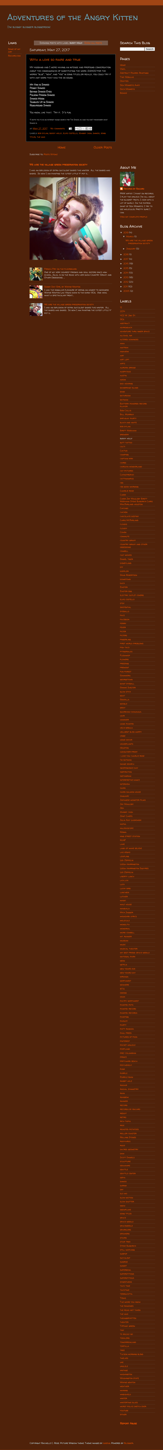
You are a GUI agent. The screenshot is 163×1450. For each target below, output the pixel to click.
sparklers (125, 1229)
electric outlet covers (132, 595)
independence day (129, 767)
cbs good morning (129, 486)
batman (124, 399)
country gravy (128, 540)
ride (122, 1125)
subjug (106, 1443)
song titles (125, 1213)
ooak (122, 996)
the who (41, 136)
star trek (125, 1241)
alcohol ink (126, 335)
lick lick (124, 880)
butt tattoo (126, 442)
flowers (124, 659)
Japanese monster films (133, 799)
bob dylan (43, 133)
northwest (125, 980)
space (123, 1217)
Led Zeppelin (126, 860)
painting (124, 1016)
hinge (122, 735)
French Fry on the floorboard (60, 268)
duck (122, 583)
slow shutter (127, 1201)
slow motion (126, 1197)
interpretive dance (130, 779)
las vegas (125, 852)
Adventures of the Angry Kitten (72, 17)
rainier (124, 1101)
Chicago (124, 508)
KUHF (123, 840)
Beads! (123, 93)
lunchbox (124, 892)
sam (122, 1153)
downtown (125, 579)
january (124, 796)
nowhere (124, 984)
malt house (126, 904)
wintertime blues (129, 1402)
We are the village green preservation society (58, 164)
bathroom (125, 395)
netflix (123, 964)
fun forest (125, 671)
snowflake (125, 1209)
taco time (125, 1285)
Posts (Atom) (50, 154)
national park (127, 956)
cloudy (123, 528)
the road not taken (130, 1310)
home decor (126, 739)
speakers (125, 1233)
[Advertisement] (137, 113)
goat (122, 695)
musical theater (128, 948)
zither (123, 1414)
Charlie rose (127, 490)
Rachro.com (14, 55)
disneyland (125, 563)
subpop (123, 1253)
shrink (123, 1185)
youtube (124, 1410)
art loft (124, 359)
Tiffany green (127, 1326)
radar (123, 1085)
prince (123, 1056)
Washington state (129, 1378)
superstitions (127, 1273)
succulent (125, 1257)
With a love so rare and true (55, 59)
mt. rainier (126, 936)
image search (127, 763)
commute (124, 536)
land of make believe (131, 848)
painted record (128, 1008)
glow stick (125, 691)
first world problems (131, 643)
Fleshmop (125, 655)
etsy (122, 603)
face (122, 615)
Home (62, 147)
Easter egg (126, 591)
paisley (124, 1020)
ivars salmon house (130, 791)
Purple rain (126, 1077)
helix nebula (126, 727)
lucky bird (125, 888)
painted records (128, 1012)
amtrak (124, 347)
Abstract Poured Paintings (134, 72)
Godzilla (124, 699)
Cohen (123, 532)
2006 (126, 291)
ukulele (124, 1366)
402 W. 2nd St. (128, 315)
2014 (126, 272)
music (123, 944)
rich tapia (125, 1121)
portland (125, 1048)
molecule (125, 920)
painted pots (126, 1004)
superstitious (127, 1277)
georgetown (126, 679)
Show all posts (93, 42)
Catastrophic (127, 474)
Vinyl (123, 68)
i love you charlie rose (132, 755)
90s (122, 319)
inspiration (126, 771)
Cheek (123, 494)
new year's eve (127, 968)
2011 (125, 286)
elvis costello (70, 133)
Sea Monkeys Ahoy (130, 85)
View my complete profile (133, 216)
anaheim (124, 351)
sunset (123, 1265)
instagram (125, 775)
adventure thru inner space (135, 331)
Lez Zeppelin (126, 872)
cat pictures (126, 470)
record (124, 1105)
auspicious (125, 371)
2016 (126, 263)
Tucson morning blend (131, 1354)
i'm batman (125, 759)
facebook (124, 619)
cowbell (124, 551)
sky (121, 1189)
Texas (123, 1298)
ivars (123, 787)
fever (123, 627)
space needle (126, 1221)
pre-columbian (128, 1053)
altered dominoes (129, 339)
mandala (125, 908)
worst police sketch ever (133, 1406)
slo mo (123, 1193)
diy (121, 567)
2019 (126, 232)
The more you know (130, 1301)
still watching (127, 1249)
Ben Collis (125, 410)
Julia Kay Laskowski (130, 820)
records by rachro (130, 1109)
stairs (123, 1237)
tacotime (124, 1289)
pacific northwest (129, 1000)
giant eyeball (127, 683)
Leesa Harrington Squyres (134, 868)
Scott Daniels (127, 1157)
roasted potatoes (129, 1129)
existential (125, 607)
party (123, 1024)
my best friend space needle (135, 952)
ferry (123, 623)
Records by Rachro (134, 188)
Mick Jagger (126, 912)
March (130, 236)
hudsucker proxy (129, 751)
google (123, 703)
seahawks (125, 1165)
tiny (122, 1330)
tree (122, 1350)
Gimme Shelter (128, 687)
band (122, 391)
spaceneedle (126, 1225)
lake (122, 844)
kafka (123, 824)
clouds (123, 524)
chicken (123, 512)
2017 (126, 259)
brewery (124, 434)
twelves (124, 1358)
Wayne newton (127, 1382)
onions (123, 992)
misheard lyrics (128, 916)
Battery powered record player (133, 405)
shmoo (96, 133)
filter (123, 631)
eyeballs (124, 611)
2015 (126, 268)
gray (122, 707)
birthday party (128, 418)
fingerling (125, 639)
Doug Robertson (128, 575)
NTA (122, 988)
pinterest (125, 1041)
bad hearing (126, 383)
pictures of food (128, 1036)
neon (122, 960)
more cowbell (127, 932)
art (122, 355)
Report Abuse (128, 1423)
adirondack (126, 327)
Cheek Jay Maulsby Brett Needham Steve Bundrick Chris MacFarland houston (136, 501)
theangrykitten (128, 1318)
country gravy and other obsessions (133, 545)
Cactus (123, 450)
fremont (124, 667)
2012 (126, 281)
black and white (128, 422)
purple (123, 1073)
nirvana (124, 976)
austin (123, 375)
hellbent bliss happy (131, 731)
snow (122, 1205)
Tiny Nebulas (127, 77)
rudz (122, 1145)
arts (122, 363)
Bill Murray (127, 414)
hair (122, 715)
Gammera (125, 675)
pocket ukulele (127, 1044)
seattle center (128, 1173)
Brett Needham (128, 430)
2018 (126, 254)
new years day (128, 972)
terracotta (126, 1293)
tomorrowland (128, 1342)
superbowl (125, 1269)
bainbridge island (129, 387)
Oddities (124, 80)
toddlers (125, 1338)
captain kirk (126, 458)
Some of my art (14, 50)
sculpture (125, 1161)
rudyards (125, 1141)
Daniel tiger (126, 559)
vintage (124, 1370)
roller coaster (128, 1133)
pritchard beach (128, 1061)
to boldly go (126, 1334)
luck (122, 884)
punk (122, 1069)
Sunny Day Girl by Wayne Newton (62, 286)
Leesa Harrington (129, 864)
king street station (130, 836)
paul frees (125, 1032)
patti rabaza (127, 1028)
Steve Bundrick (128, 1245)
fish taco (125, 647)
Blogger (128, 1443)
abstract (125, 323)
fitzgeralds (126, 651)
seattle (124, 1169)
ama (122, 343)
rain (122, 1093)
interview (125, 784)
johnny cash (85, 133)
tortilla (124, 1346)
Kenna (123, 832)
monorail (125, 928)
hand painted (127, 723)
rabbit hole (126, 1081)
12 (121, 307)
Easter (124, 587)
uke (121, 1362)
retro (123, 1117)
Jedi (122, 808)
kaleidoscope (126, 828)
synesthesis (126, 1281)
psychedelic (126, 1065)
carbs (123, 462)
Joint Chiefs (126, 816)
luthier (124, 896)
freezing (124, 663)
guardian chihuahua (130, 711)
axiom (123, 379)
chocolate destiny (129, 516)
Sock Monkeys (127, 89)
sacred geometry (129, 1149)
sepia (122, 1177)
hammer (124, 719)
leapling (124, 856)
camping (124, 454)
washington (126, 1374)
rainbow (124, 1097)
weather (124, 1386)
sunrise (124, 1261)
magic (123, 900)
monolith (125, 924)
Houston (124, 747)
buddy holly (55, 133)
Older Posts (103, 147)
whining (124, 1390)
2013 (126, 277)
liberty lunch (127, 876)
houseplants (126, 743)
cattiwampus (127, 478)
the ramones (126, 1305)
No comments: (58, 128)
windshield (125, 1394)
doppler (124, 571)
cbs (121, 482)
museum (124, 940)
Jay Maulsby (127, 804)
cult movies (126, 555)
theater (124, 1322)
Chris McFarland (129, 520)
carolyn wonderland (131, 466)
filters (123, 635)
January (131, 248)
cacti (122, 446)
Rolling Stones (128, 1137)
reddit (123, 1113)
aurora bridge (128, 367)
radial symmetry (129, 1089)
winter (123, 1398)
